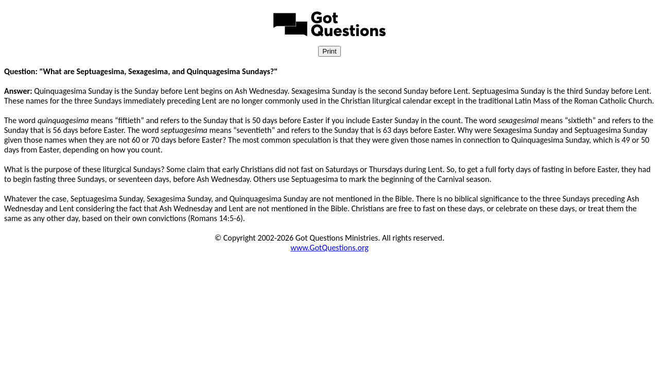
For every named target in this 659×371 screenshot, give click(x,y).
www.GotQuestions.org (329, 247)
